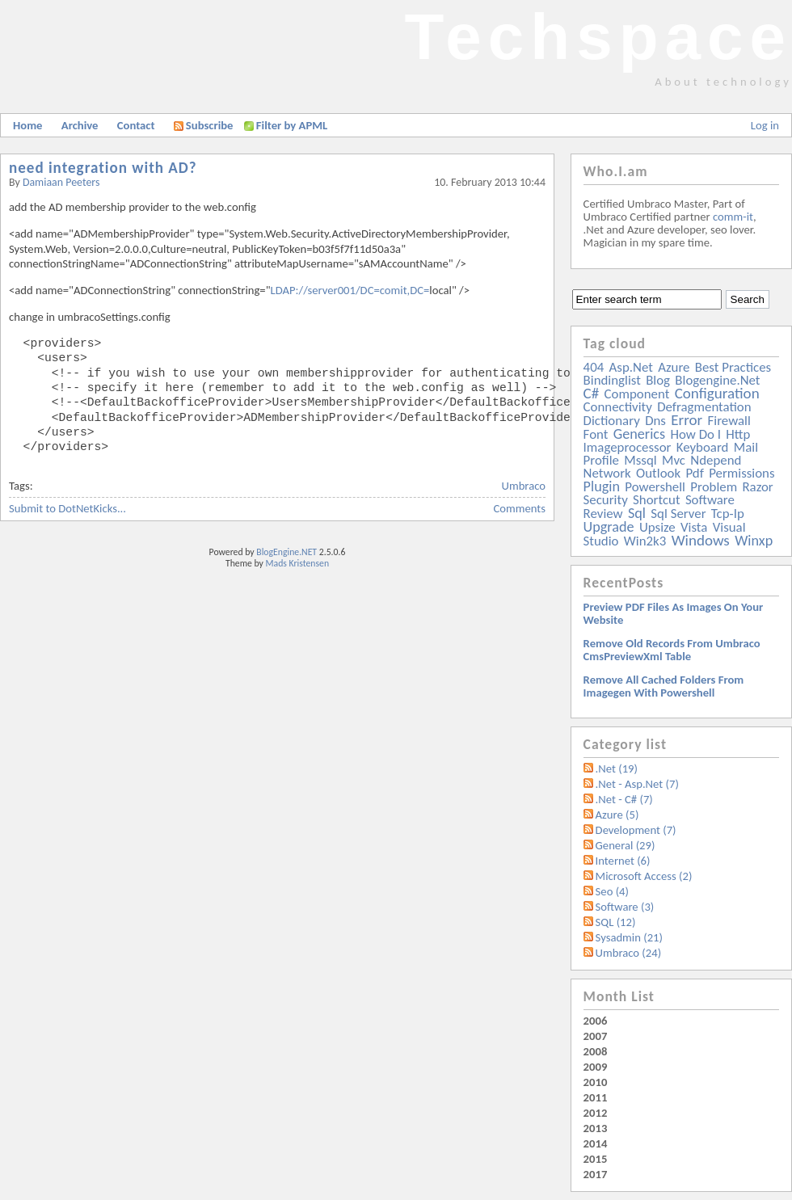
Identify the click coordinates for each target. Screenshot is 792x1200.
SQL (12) (616, 922)
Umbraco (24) (629, 952)
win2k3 (645, 541)
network (607, 473)
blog (658, 380)
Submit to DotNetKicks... (67, 508)
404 (594, 367)
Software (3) (625, 906)
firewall (729, 420)
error (686, 420)
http (738, 434)
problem (713, 486)
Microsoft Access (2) (644, 876)
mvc (673, 460)
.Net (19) (617, 768)
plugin (601, 486)
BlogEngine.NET (286, 552)
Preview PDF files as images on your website (673, 613)
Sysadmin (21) (629, 937)
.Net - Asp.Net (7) (637, 784)
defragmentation (704, 406)
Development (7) (636, 830)
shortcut (656, 499)
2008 (595, 1051)
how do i (695, 434)
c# (591, 393)
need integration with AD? (103, 167)
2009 (595, 1066)
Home (27, 125)
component (637, 393)
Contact (136, 125)
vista (693, 527)
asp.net (631, 367)
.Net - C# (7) (624, 799)
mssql (640, 460)
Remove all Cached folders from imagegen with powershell (663, 686)
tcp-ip (727, 513)
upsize (657, 527)
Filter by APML (291, 125)
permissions (741, 473)
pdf (694, 473)
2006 (595, 1020)
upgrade (608, 527)
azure (673, 367)
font (596, 434)
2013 (595, 1128)
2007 (595, 1035)
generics (639, 434)
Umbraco (524, 485)
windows (701, 540)
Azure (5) (617, 814)
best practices (733, 367)
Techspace (598, 37)
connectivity (617, 406)
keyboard (702, 447)
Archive (80, 125)
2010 (595, 1082)
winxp (754, 540)
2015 (595, 1158)
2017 (595, 1174)
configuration (717, 393)
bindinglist (612, 380)
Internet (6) (623, 860)
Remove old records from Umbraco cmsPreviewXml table (671, 649)
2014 (595, 1143)
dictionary (611, 420)
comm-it (733, 216)
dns (655, 420)
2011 (595, 1097)
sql (637, 513)
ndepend (715, 460)
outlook (658, 473)
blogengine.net (717, 380)
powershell (655, 486)
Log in (765, 125)
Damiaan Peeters (61, 182)
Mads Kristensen (298, 563)
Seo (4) (612, 891)
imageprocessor (627, 447)
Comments (520, 508)
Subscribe (204, 125)
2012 (595, 1112)
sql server (678, 513)
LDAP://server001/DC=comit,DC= (350, 290)
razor (757, 486)
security (605, 499)
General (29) (625, 845)
